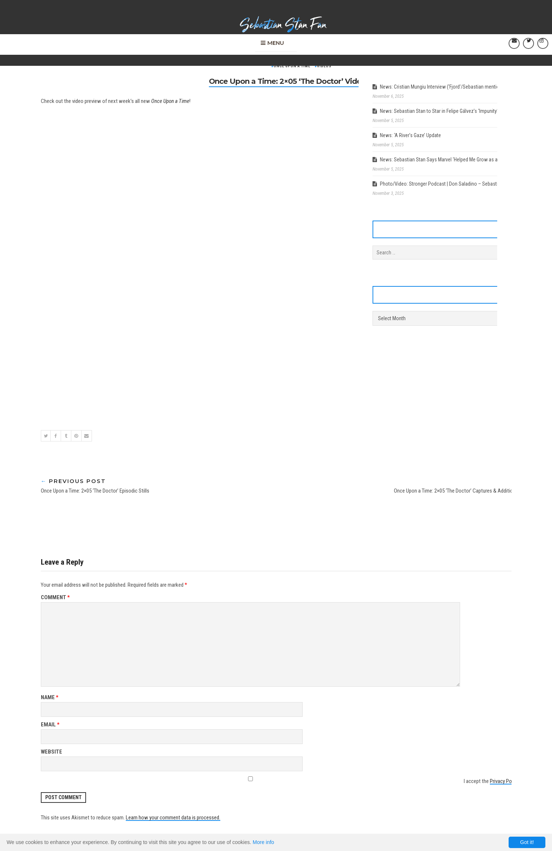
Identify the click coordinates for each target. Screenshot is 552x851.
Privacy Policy (504, 781)
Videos (324, 66)
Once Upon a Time (292, 66)
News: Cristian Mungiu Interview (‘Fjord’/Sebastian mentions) (443, 87)
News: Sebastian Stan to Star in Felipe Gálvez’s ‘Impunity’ (439, 111)
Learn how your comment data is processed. (173, 817)
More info (263, 842)
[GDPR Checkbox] (250, 778)
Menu (275, 41)
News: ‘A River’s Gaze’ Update (410, 135)
